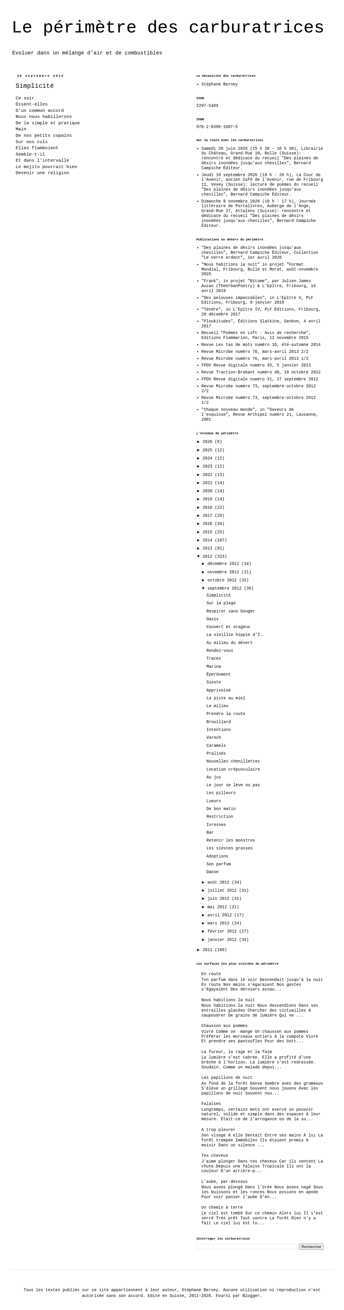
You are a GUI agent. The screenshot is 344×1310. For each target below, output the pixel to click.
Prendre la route (225, 713)
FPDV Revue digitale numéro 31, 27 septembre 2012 (260, 379)
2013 (209, 548)
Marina (213, 666)
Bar (210, 832)
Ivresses (216, 824)
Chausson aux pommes (225, 1025)
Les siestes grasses (229, 848)
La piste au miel (225, 698)
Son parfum (218, 864)
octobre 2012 (223, 580)
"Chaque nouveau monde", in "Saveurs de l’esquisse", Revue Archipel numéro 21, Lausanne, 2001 (260, 414)
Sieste (213, 682)
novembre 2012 (224, 572)
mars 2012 (219, 923)
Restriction (219, 816)
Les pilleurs (221, 793)
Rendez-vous (219, 650)
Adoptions (217, 856)
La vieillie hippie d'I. (234, 634)
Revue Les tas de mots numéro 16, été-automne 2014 (261, 344)
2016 (209, 523)
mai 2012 (218, 907)
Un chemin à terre (222, 1207)
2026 (209, 441)
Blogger (251, 1295)
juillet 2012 (223, 890)
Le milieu (217, 706)
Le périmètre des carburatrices (168, 28)
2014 (209, 540)
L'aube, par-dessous (225, 1181)
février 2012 (223, 931)
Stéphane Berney (220, 84)
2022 (209, 474)
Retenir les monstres (230, 840)
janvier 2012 (223, 939)
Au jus (213, 777)
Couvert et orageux (228, 627)
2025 (209, 450)
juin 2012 (219, 898)
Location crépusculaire (233, 769)
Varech (213, 737)
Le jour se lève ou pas (233, 785)
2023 (209, 466)
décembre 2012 (224, 563)
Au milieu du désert (229, 643)
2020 (209, 491)
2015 (209, 532)
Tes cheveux (215, 1155)
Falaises (211, 1103)
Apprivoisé (218, 690)
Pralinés (216, 753)
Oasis (212, 619)
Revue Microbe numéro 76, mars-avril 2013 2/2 (255, 351)
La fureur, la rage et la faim (237, 1052)
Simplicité (218, 595)
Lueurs (213, 801)
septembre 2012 (225, 588)
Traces (213, 658)
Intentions (218, 729)
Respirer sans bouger (230, 611)
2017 (209, 515)
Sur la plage (221, 603)
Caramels (216, 745)
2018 (209, 507)
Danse (212, 872)
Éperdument (218, 674)
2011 (209, 950)
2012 (209, 556)
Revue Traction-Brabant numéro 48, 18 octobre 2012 (261, 372)
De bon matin (221, 809)
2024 (209, 458)
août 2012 (219, 882)
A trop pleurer (219, 1129)
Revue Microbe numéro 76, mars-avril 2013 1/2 (255, 358)
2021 (209, 483)
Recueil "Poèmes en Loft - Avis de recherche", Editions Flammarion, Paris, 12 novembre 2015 (256, 335)
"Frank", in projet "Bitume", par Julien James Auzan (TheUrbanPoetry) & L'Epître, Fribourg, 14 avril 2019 (259, 286)
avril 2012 (220, 915)
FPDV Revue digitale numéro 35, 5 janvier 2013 (256, 365)
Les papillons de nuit (227, 1077)
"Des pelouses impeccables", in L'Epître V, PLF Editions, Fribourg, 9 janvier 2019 (257, 300)
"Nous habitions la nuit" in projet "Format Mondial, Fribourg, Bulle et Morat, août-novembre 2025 (260, 269)
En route (211, 974)
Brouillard (218, 722)
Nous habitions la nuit (228, 1000)
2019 (209, 499)
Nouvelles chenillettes (233, 761)
